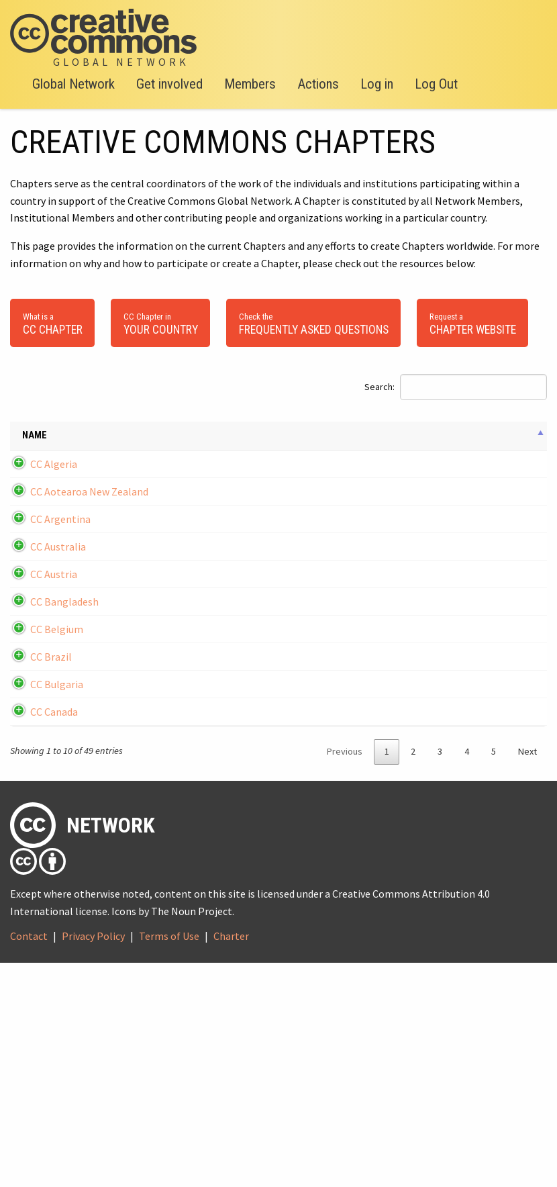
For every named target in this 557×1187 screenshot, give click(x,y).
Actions (318, 84)
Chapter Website (472, 323)
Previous (344, 975)
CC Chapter (53, 323)
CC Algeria (53, 486)
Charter (231, 1160)
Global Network (73, 84)
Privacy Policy (93, 1160)
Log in (376, 84)
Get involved (169, 84)
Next (527, 975)
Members (250, 84)
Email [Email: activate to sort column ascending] (187, 442)
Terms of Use (169, 1160)
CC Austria (53, 693)
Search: (455, 387)
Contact (29, 1160)
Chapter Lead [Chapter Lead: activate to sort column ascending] (512, 443)
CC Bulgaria (56, 867)
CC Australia (58, 649)
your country (160, 323)
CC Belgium (56, 780)
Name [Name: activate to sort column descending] (34, 442)
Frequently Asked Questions (314, 323)
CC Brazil (51, 823)
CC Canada (54, 919)
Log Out (436, 84)
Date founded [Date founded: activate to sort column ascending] (125, 443)
